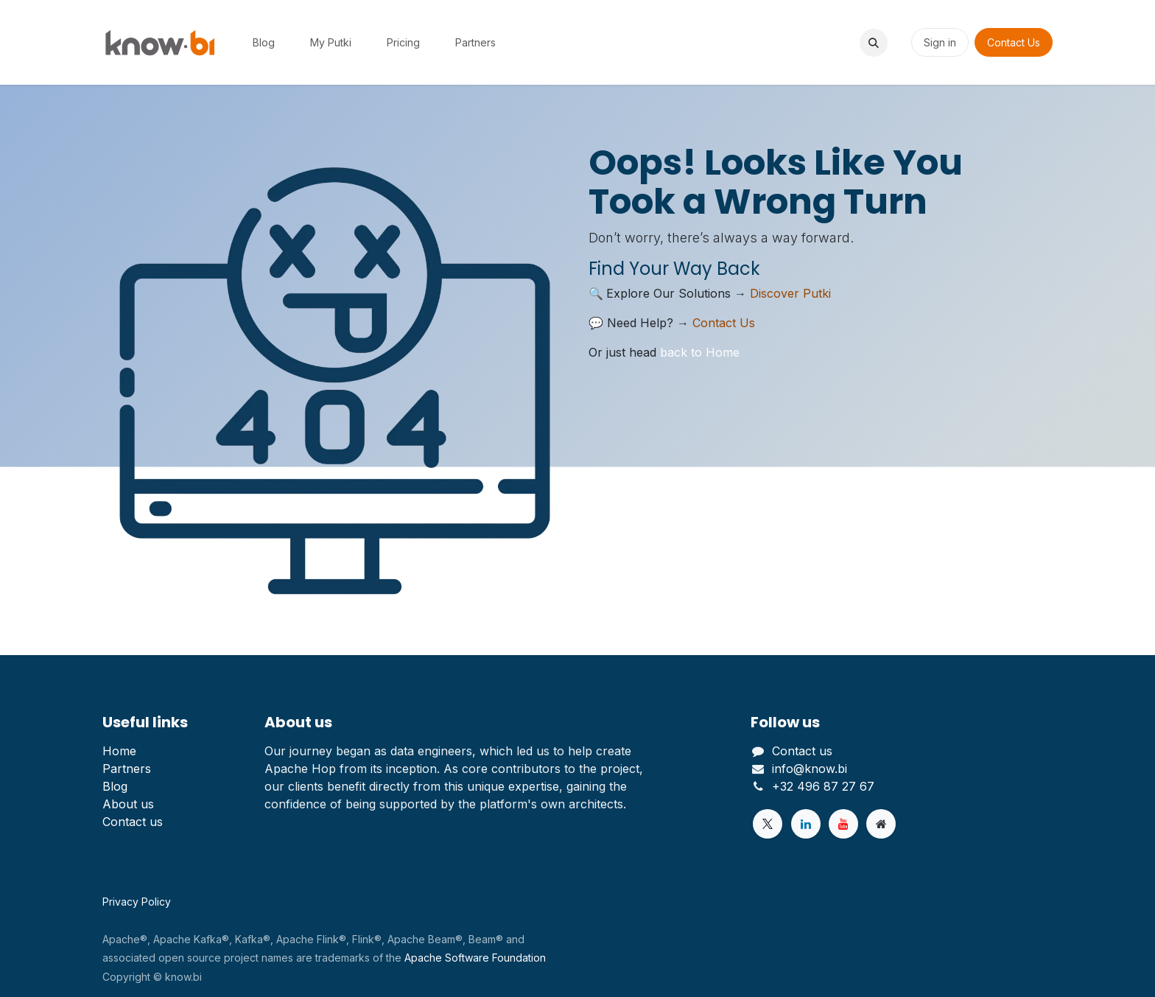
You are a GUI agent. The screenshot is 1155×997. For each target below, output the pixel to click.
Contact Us (1013, 42)
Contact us (132, 821)
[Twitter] (767, 824)
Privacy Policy (136, 901)
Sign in (940, 42)
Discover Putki (790, 293)
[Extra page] (881, 824)
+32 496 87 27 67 (823, 786)
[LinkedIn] (806, 824)
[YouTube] (843, 824)
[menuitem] (263, 42)
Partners (126, 768)
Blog (114, 786)
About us (128, 804)
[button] (874, 43)
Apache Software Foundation (475, 957)
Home (119, 751)
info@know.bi (809, 768)
